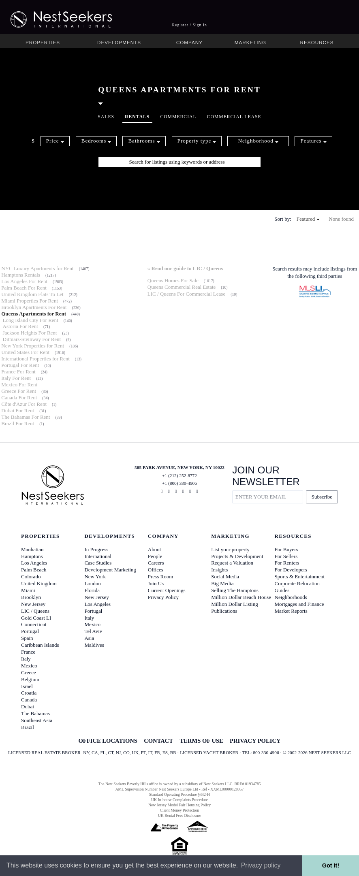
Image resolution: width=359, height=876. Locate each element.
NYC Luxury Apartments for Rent (37, 268)
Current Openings (167, 590)
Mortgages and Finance (299, 604)
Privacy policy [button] (261, 865)
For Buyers (286, 549)
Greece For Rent (18, 391)
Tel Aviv (93, 631)
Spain (27, 638)
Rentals (137, 116)
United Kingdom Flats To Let (32, 294)
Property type (196, 141)
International (97, 556)
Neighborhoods (291, 597)
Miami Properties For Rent (29, 301)
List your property (230, 549)
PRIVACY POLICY (255, 740)
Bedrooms (96, 141)
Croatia (28, 693)
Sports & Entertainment (300, 576)
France (28, 652)
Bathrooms (144, 141)
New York (95, 576)
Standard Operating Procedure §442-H (179, 794)
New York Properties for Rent (32, 346)
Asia (89, 638)
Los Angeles (34, 563)
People (155, 556)
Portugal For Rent (20, 365)
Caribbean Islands (40, 645)
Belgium (30, 679)
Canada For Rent (19, 397)
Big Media (222, 583)
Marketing (250, 42)
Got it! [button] (330, 865)
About (154, 549)
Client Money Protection (179, 810)
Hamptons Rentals (20, 275)
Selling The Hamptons (235, 590)
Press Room (160, 576)
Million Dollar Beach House (241, 597)
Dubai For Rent (17, 410)
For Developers (291, 570)
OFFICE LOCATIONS (107, 740)
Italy (26, 659)
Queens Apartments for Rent (33, 314)
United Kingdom (39, 583)
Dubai (27, 706)
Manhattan (32, 549)
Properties (43, 42)
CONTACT (158, 740)
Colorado (31, 576)
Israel (27, 686)
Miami (28, 590)
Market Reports (291, 611)
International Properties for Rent (35, 359)
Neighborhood (258, 141)
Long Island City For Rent (30, 320)
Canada (29, 700)
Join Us (156, 583)
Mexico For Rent (19, 385)
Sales (106, 116)
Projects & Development (237, 556)
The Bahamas (35, 713)
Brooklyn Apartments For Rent (33, 307)
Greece (28, 672)
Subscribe (322, 497)
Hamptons (32, 556)
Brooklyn (31, 597)
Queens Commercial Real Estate (181, 287)
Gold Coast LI (36, 618)
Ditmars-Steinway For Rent (32, 339)
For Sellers (286, 556)
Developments (119, 42)
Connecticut (34, 624)
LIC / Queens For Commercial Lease (186, 294)
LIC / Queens (35, 611)
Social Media (225, 576)
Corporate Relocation (297, 583)
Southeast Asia (36, 720)
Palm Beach (33, 570)
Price (55, 141)
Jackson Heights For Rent (30, 333)
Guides (282, 590)
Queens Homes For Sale (173, 280)
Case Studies (97, 563)
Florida (92, 590)
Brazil (27, 727)
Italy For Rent (16, 378)
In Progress (96, 549)
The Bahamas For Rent (25, 417)
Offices (155, 570)
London (92, 583)
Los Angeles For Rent (24, 281)
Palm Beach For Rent (24, 288)
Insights (219, 570)
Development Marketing (110, 570)
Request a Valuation (232, 563)
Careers (156, 563)
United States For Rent (25, 352)
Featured (308, 219)
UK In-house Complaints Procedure (179, 799)
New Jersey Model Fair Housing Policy (179, 805)
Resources (317, 42)
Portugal (30, 631)
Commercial (178, 116)
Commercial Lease (234, 116)
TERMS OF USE (201, 740)
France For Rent (18, 372)
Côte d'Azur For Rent (24, 404)
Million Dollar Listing (234, 604)
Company (189, 42)
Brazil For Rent (17, 423)
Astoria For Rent (20, 326)
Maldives (94, 645)
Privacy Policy (163, 597)
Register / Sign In (189, 25)
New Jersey (33, 604)
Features (313, 141)
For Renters (287, 563)
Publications (224, 611)
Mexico (29, 666)
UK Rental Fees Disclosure (179, 815)
